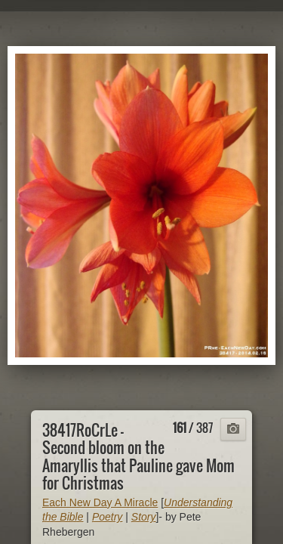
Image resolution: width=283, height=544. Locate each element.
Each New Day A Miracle (100, 502)
